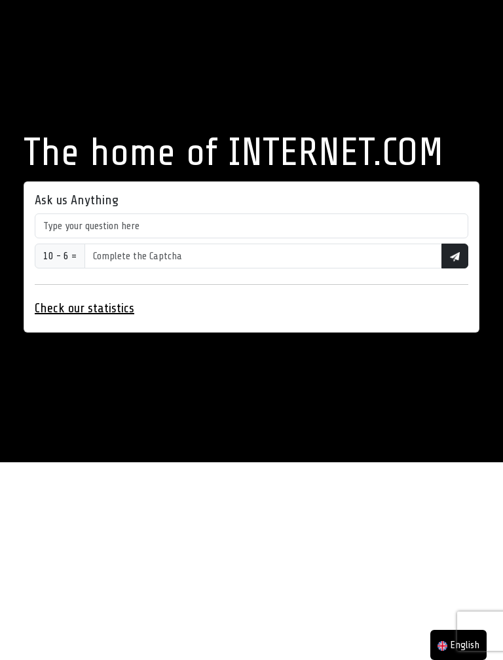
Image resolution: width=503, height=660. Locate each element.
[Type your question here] (251, 225)
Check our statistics (84, 308)
